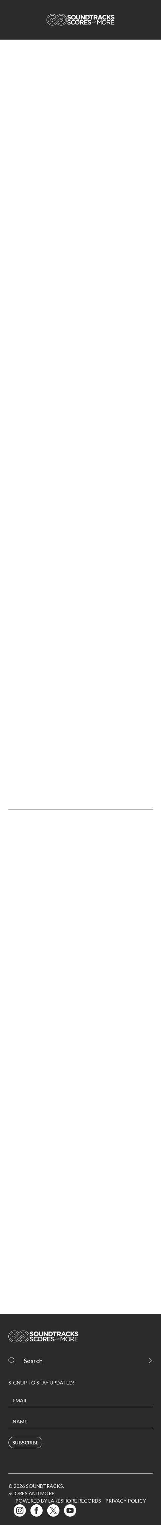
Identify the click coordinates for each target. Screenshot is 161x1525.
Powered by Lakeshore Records (58, 1501)
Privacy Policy (125, 1501)
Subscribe (25, 1442)
